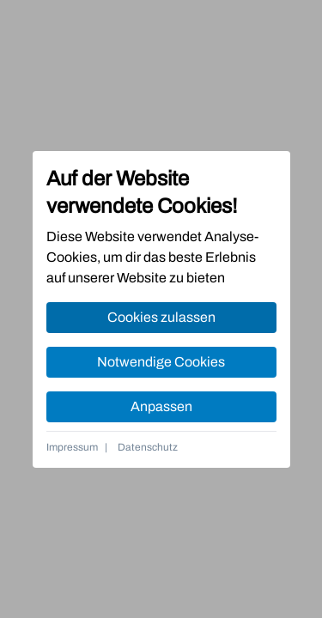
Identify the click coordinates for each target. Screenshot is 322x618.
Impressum (72, 447)
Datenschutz (148, 447)
